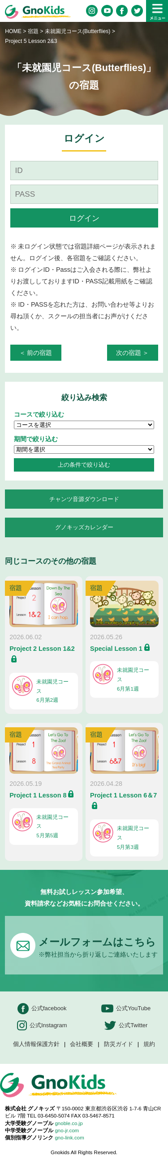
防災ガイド (118, 1044)
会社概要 (81, 1044)
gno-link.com (69, 1137)
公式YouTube (126, 1008)
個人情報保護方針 (36, 1044)
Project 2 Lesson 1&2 (42, 648)
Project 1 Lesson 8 (37, 795)
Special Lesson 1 (116, 648)
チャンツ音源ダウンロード (84, 499)
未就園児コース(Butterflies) (78, 31)
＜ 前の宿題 (35, 352)
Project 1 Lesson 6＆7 (123, 795)
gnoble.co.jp (68, 1123)
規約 (149, 1044)
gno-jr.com (67, 1130)
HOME (13, 31)
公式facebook (42, 1008)
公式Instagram (42, 1025)
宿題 (33, 31)
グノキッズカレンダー (84, 527)
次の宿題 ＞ (132, 352)
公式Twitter (125, 1025)
